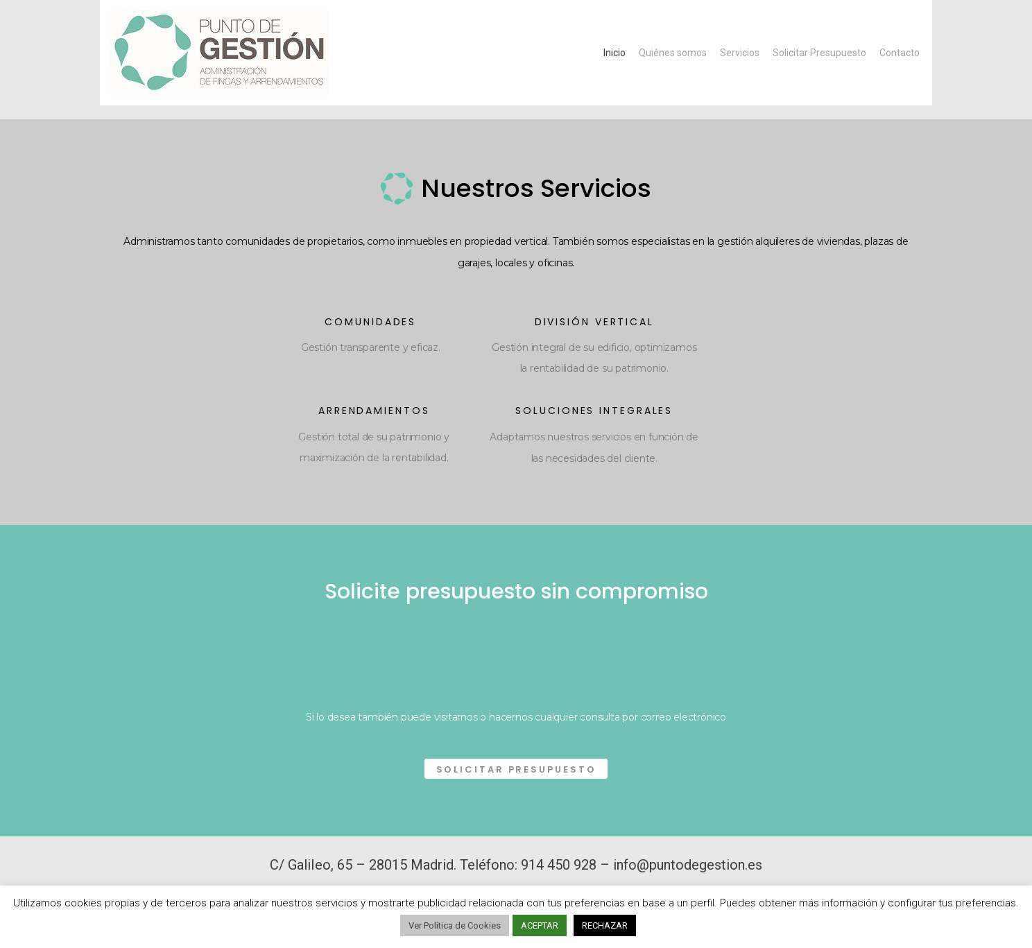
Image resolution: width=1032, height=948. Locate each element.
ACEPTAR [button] (539, 925)
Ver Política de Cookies (455, 925)
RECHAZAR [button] (605, 925)
